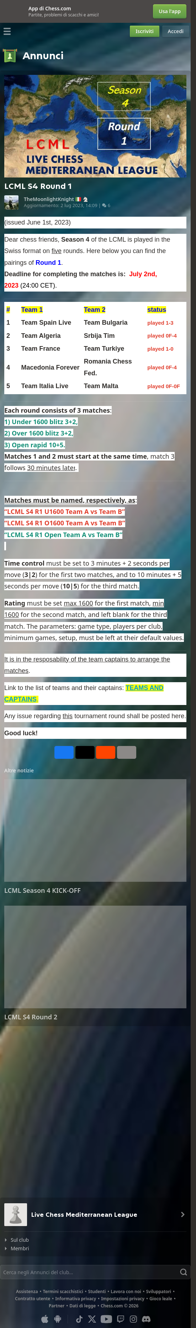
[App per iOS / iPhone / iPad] (45, 1319)
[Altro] (126, 752)
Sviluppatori (158, 1291)
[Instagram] (133, 1319)
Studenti (97, 1291)
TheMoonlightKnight (49, 199)
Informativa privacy (75, 1299)
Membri (20, 1248)
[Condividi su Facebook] (64, 752)
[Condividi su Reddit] (105, 752)
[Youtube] (106, 1319)
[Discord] (146, 1319)
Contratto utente (32, 1299)
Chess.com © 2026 (119, 1306)
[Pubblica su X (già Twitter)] (85, 752)
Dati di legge (82, 1306)
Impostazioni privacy (122, 1299)
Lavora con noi (126, 1291)
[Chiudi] (5, 11)
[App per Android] (57, 1319)
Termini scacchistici (63, 1291)
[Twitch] (120, 1319)
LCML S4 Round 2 (30, 1017)
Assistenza (27, 1291)
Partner (56, 1306)
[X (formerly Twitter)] (92, 1319)
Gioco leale (160, 1299)
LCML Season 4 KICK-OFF (42, 890)
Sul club (20, 1239)
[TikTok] (79, 1319)
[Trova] (95, 1272)
